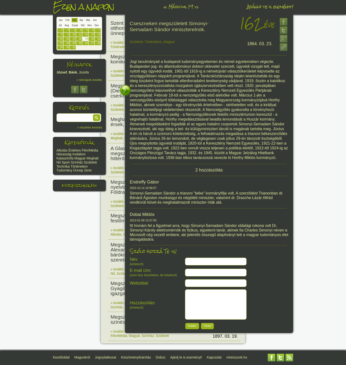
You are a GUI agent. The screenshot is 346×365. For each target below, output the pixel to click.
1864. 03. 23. (259, 43)
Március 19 (180, 6)
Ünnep (78, 170)
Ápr (81, 20)
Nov (89, 25)
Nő (58, 162)
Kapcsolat (214, 357)
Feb (67, 20)
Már (75, 20)
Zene (88, 170)
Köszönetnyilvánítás (136, 357)
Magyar (80, 158)
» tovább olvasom (124, 42)
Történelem (79, 166)
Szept (75, 25)
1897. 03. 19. (225, 336)
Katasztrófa (65, 158)
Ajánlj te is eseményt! (270, 6)
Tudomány (64, 170)
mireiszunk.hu (79, 185)
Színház (77, 162)
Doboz (160, 357)
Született (90, 162)
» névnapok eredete (89, 80)
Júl (60, 25)
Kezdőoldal (61, 357)
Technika (63, 166)
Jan (60, 20)
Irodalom (78, 154)
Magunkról (82, 357)
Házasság (63, 154)
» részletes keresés (89, 127)
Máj (88, 20)
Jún (95, 20)
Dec (97, 25)
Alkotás (62, 150)
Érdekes (74, 150)
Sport (66, 162)
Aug (67, 25)
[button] (96, 117)
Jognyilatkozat (105, 357)
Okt (83, 25)
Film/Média (90, 150)
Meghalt (92, 158)
